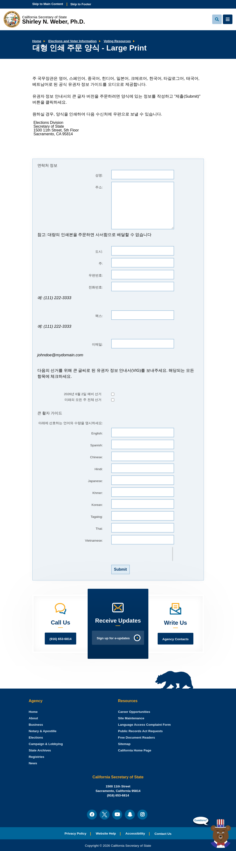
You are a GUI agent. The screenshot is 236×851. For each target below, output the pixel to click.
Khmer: (97, 493)
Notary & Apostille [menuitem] (43, 731)
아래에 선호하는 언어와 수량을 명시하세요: (70, 423)
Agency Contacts (175, 639)
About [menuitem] (33, 718)
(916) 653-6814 (60, 639)
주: (101, 263)
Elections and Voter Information (72, 41)
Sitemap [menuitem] (124, 744)
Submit (120, 569)
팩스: (99, 316)
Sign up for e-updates (113, 638)
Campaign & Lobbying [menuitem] (46, 744)
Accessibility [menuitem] (135, 833)
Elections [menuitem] (36, 737)
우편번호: (96, 275)
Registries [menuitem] (36, 757)
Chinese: (96, 457)
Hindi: (99, 469)
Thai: (99, 528)
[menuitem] (33, 712)
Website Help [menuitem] (106, 833)
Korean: (97, 505)
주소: (99, 187)
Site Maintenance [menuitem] (131, 718)
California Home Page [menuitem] (134, 750)
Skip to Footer (80, 4)
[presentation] (141, 554)
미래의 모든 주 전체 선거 (83, 400)
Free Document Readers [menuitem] (136, 737)
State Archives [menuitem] (40, 750)
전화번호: (96, 287)
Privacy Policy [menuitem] (75, 833)
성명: (99, 175)
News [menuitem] (33, 763)
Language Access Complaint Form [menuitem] (144, 724)
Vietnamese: (94, 540)
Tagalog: (96, 517)
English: (97, 433)
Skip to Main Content (47, 4)
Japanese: (95, 481)
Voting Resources (117, 41)
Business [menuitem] (36, 724)
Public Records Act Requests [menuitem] (140, 731)
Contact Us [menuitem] (163, 834)
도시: (99, 251)
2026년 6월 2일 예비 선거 (82, 394)
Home (36, 41)
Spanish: (96, 445)
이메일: (97, 344)
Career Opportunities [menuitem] (134, 712)
